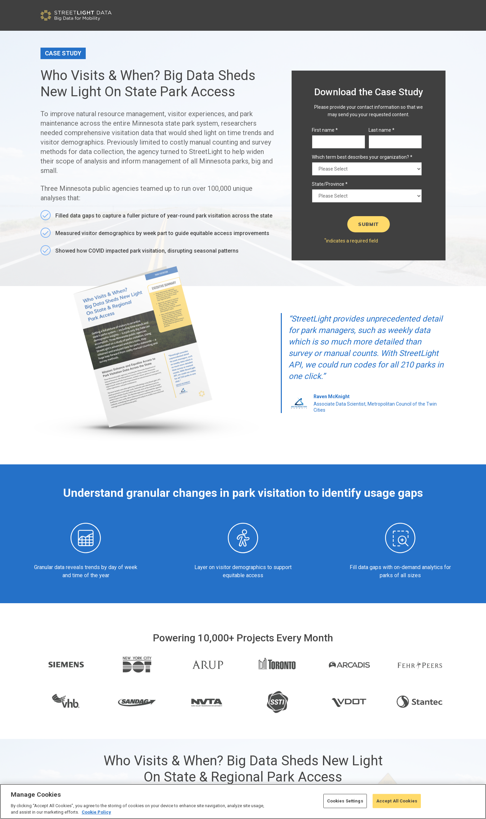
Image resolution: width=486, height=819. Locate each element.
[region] (243, 801)
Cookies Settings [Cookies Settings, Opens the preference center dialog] (345, 800)
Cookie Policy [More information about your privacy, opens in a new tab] (96, 812)
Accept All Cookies (396, 800)
